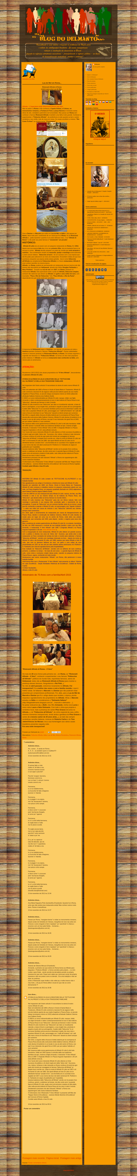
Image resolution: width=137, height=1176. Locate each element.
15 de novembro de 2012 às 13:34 (39, 893)
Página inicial (52, 1158)
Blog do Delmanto (93, 279)
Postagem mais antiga (70, 1158)
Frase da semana (91, 81)
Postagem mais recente (33, 1158)
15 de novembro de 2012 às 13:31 (39, 756)
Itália (45, 735)
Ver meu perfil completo (99, 66)
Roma (24, 737)
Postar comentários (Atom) (37, 1163)
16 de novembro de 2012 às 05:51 (39, 1104)
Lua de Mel (51, 735)
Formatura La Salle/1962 (93, 91)
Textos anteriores (91, 83)
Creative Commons (108, 281)
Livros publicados (91, 87)
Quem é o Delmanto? (92, 75)
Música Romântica (62, 735)
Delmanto (97, 64)
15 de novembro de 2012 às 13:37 (39, 910)
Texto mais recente (91, 85)
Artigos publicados (92, 89)
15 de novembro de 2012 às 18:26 (39, 933)
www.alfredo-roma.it (49, 529)
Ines (29, 994)
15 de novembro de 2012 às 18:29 (39, 956)
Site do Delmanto (91, 77)
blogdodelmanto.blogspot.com (99, 284)
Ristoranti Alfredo (75, 735)
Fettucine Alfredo (37, 735)
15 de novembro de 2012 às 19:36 (39, 988)
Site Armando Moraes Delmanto (95, 79)
